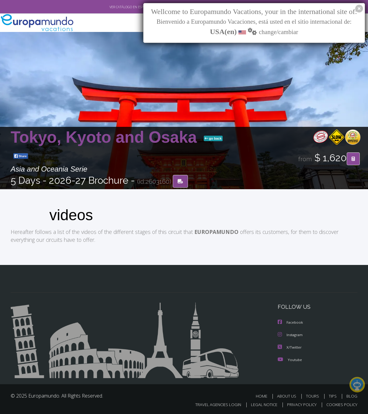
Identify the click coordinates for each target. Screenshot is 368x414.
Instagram (291, 334)
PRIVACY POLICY (299, 404)
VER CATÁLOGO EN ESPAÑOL (116, 7)
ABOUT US (288, 395)
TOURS (314, 395)
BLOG (351, 395)
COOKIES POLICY (340, 404)
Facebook (291, 322)
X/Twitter (290, 346)
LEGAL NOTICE (260, 404)
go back (213, 139)
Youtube (290, 359)
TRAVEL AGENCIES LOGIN (212, 404)
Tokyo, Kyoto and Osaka (106, 137)
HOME (264, 395)
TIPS (333, 395)
